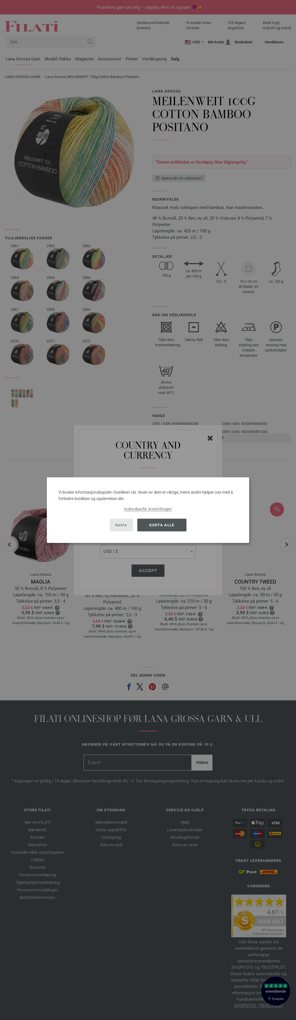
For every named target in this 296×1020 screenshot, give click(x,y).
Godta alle (162, 525)
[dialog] (148, 510)
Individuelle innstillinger (148, 508)
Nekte (121, 525)
